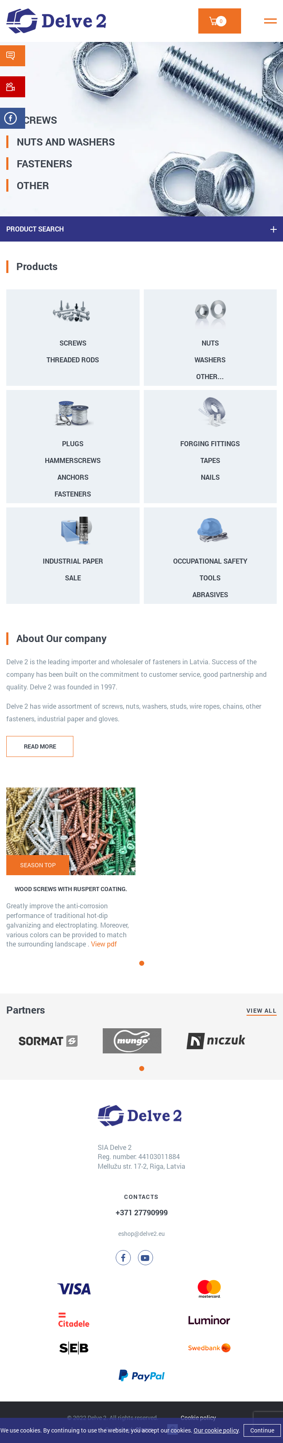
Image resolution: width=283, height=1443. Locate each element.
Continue (262, 1430)
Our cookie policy (216, 1430)
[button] (141, 963)
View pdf (104, 943)
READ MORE (40, 746)
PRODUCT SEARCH (35, 228)
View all (262, 1010)
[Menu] (270, 21)
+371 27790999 (142, 1212)
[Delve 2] (56, 21)
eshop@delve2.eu (141, 1234)
